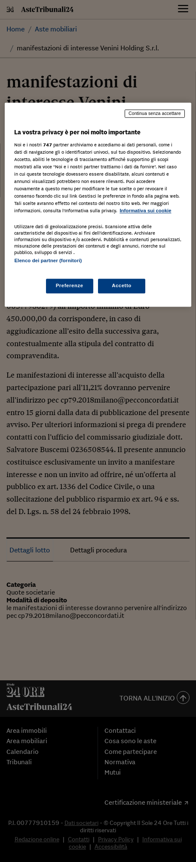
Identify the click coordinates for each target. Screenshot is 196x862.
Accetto (122, 285)
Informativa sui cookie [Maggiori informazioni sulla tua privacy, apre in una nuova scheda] (145, 211)
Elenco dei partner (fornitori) (48, 260)
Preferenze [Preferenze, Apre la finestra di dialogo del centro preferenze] (69, 285)
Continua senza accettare (155, 113)
